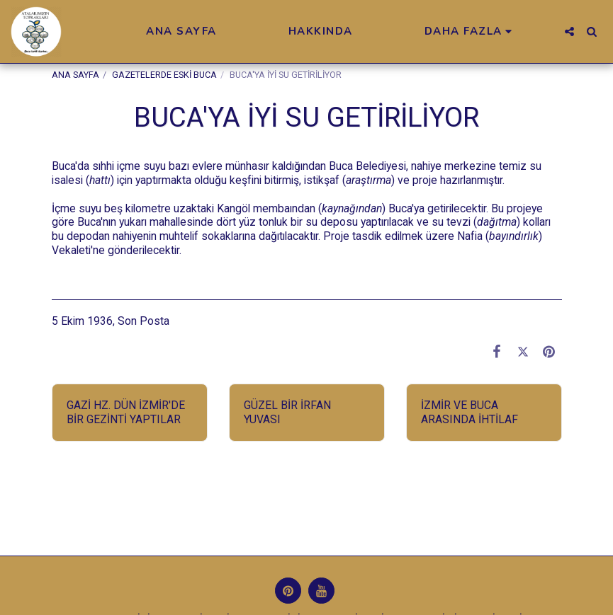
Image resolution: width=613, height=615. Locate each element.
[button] (569, 31)
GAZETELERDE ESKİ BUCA (164, 74)
